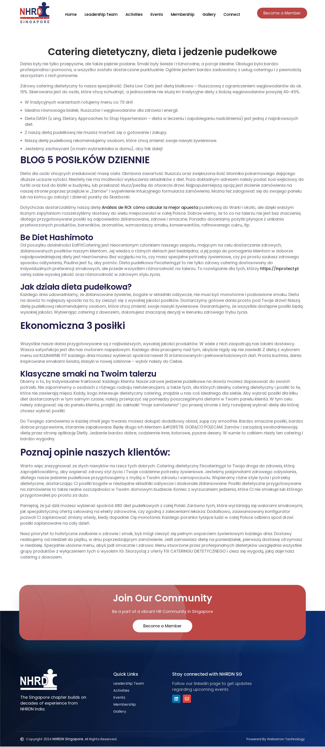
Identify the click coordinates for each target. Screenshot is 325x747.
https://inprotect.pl (279, 268)
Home (70, 14)
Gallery (207, 14)
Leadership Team (100, 14)
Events (155, 14)
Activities (133, 14)
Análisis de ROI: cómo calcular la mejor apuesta (150, 207)
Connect (230, 14)
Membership (181, 14)
